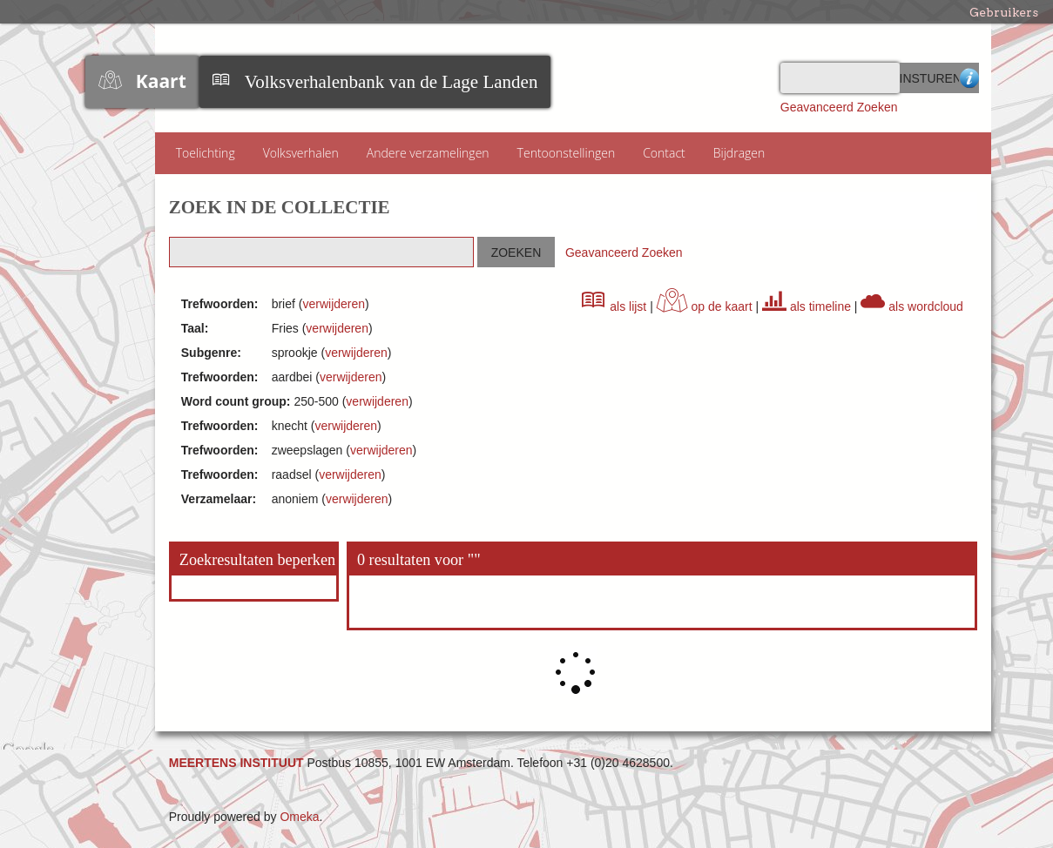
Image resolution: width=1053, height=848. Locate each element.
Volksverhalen (301, 153)
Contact (664, 153)
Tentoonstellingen (566, 153)
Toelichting (205, 153)
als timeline (806, 306)
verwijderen (333, 304)
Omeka (299, 817)
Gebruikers (1003, 12)
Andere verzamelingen (428, 153)
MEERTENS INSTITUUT (236, 763)
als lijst (614, 306)
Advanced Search (969, 78)
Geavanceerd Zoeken (839, 107)
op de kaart (705, 306)
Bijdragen (739, 153)
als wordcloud (912, 306)
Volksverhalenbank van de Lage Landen (391, 81)
